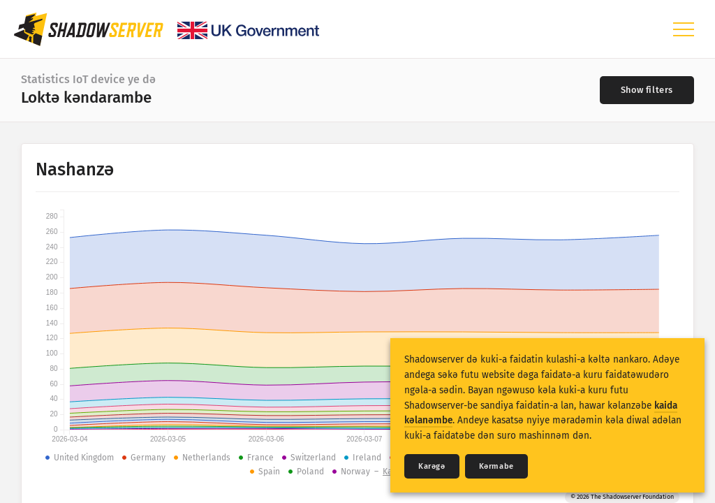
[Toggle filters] (647, 90)
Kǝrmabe (496, 466)
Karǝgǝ (431, 466)
